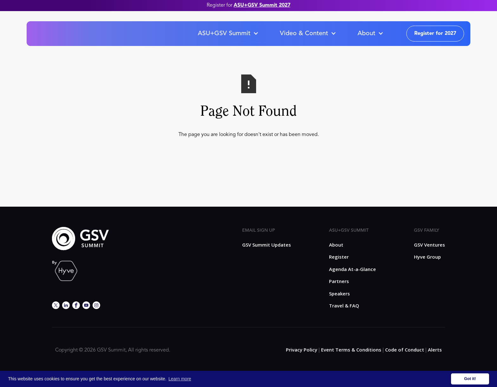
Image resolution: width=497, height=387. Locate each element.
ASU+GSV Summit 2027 (262, 5)
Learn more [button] (180, 378)
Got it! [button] (470, 379)
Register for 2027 (435, 33)
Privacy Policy (301, 349)
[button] (228, 33)
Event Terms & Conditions (351, 349)
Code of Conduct (404, 349)
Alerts (435, 349)
